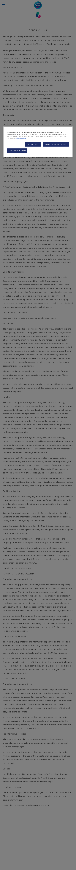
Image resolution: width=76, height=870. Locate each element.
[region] (38, 142)
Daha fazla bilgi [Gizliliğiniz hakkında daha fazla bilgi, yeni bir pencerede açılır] (21, 138)
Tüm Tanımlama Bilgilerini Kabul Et (56, 144)
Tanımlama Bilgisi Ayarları (17, 150)
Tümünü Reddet (33, 144)
